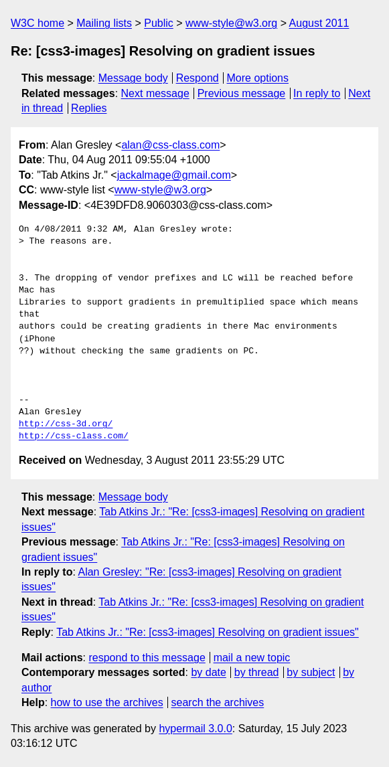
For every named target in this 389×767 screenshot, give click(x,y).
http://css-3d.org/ (65, 424)
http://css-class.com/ (74, 436)
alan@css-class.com (170, 145)
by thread (256, 672)
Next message (155, 93)
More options (258, 78)
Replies (88, 108)
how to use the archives (107, 702)
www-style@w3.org (231, 23)
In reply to (316, 93)
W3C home (37, 23)
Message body (133, 78)
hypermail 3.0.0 (195, 728)
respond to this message (146, 657)
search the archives (217, 702)
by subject (311, 672)
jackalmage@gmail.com (174, 175)
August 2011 (319, 23)
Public (158, 23)
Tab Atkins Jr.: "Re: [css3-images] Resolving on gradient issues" (207, 632)
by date (208, 672)
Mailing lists (104, 23)
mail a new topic (252, 657)
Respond (197, 78)
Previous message (242, 93)
